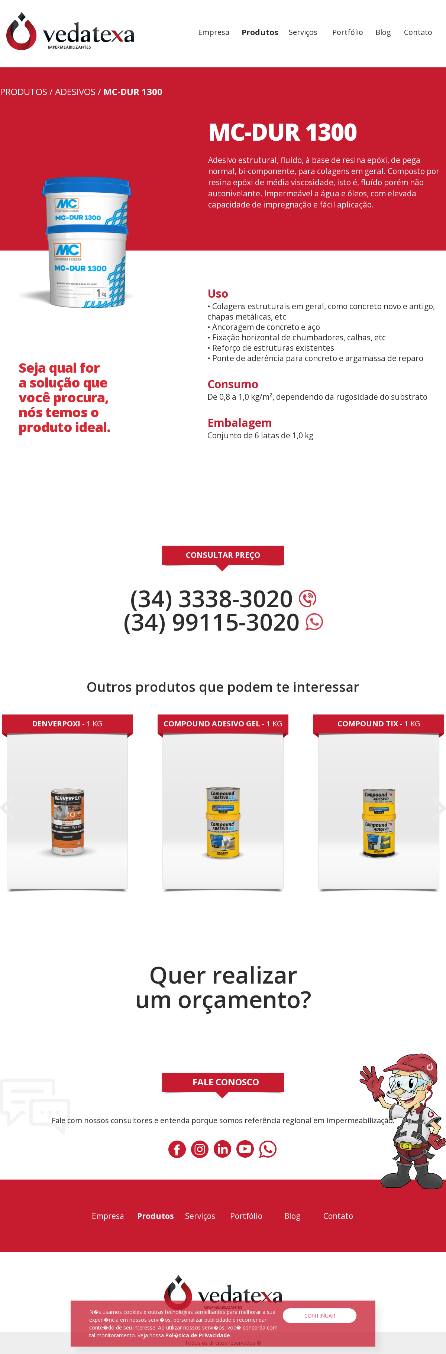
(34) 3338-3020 (223, 598)
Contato (418, 32)
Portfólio (347, 32)
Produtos (260, 32)
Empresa (213, 32)
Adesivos (75, 91)
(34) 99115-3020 (223, 621)
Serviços (303, 32)
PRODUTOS (23, 91)
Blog (383, 32)
